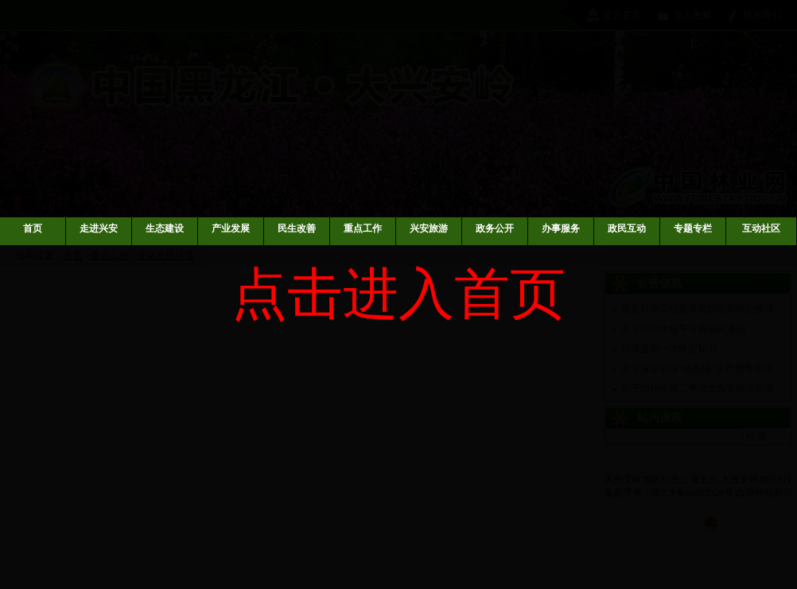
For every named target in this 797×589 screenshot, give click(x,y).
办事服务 (561, 228)
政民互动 (627, 228)
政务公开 (495, 228)
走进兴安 (99, 228)
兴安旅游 (429, 228)
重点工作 (363, 228)
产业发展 (231, 228)
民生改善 (297, 228)
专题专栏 (693, 228)
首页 (32, 228)
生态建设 (165, 228)
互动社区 (761, 228)
